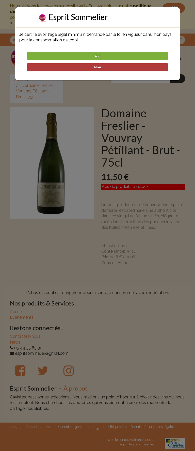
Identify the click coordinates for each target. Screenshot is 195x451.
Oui (98, 56)
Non (97, 67)
